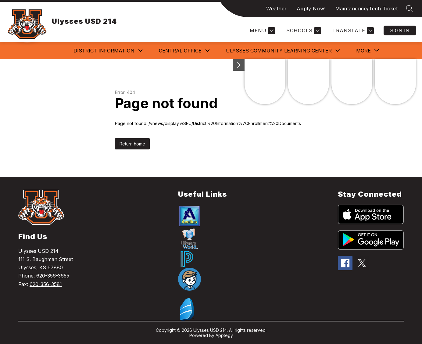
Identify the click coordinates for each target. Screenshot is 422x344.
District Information (103, 51)
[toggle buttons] (239, 65)
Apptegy (224, 335)
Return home (132, 143)
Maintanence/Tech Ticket (366, 8)
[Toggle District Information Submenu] (140, 51)
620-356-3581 (46, 284)
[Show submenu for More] (363, 50)
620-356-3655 (52, 276)
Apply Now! (311, 8)
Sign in (399, 30)
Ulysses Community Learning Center (279, 51)
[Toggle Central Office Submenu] (207, 51)
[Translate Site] (352, 30)
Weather (276, 8)
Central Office (180, 51)
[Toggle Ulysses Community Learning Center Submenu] (338, 51)
